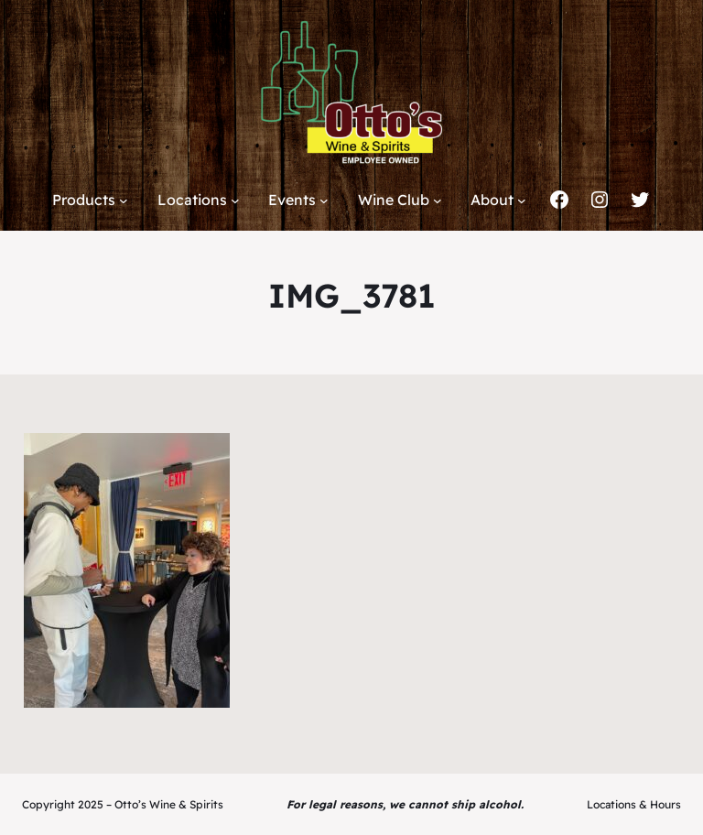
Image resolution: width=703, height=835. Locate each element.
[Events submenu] (324, 200)
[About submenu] (521, 200)
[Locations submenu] (235, 200)
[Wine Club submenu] (437, 200)
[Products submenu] (123, 200)
